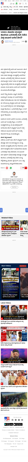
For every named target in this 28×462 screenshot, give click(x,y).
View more (23, 266)
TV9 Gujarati (11, 441)
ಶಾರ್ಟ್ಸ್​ (10, 9)
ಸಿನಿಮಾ (21, 7)
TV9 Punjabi (18, 441)
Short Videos (6, 265)
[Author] (2, 42)
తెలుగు (9, 1)
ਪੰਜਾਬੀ (25, 1)
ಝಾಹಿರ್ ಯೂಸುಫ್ (9, 41)
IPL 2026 (16, 7)
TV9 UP (14, 444)
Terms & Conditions (20, 430)
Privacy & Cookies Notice (8, 430)
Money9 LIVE (13, 447)
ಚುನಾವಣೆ (16, 9)
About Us (12, 427)
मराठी (13, 1)
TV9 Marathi (15, 439)
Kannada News (4, 13)
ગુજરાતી (17, 1)
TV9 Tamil (24, 441)
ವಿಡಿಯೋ (6, 9)
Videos (10, 13)
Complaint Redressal (13, 433)
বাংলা (21, 1)
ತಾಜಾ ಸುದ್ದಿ (5, 7)
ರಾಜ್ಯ (10, 7)
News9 (2, 1)
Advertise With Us (19, 427)
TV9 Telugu (21, 439)
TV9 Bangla (4, 441)
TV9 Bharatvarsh (7, 439)
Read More (14, 187)
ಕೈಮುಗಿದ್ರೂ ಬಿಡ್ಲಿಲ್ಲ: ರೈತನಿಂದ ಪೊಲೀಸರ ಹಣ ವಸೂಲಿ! (10, 296)
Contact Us (6, 427)
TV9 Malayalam (8, 444)
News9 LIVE (20, 444)
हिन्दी (6, 1)
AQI (13, 4)
